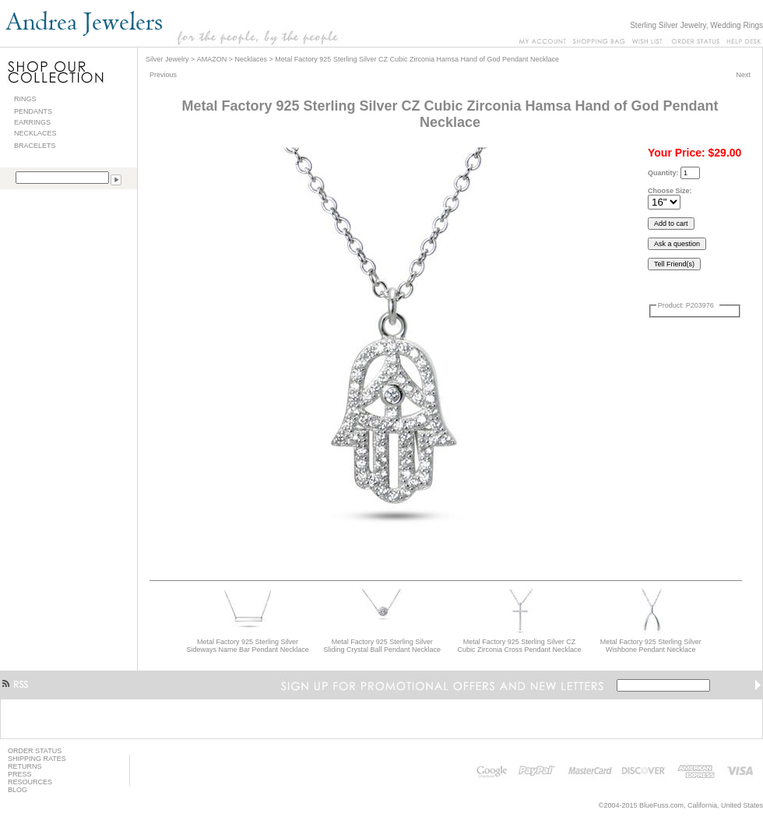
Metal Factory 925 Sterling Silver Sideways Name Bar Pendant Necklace (248, 645)
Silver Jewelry (167, 59)
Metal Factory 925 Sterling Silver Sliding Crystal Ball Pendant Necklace (382, 645)
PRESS (20, 774)
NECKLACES (35, 133)
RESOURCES (30, 782)
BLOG (17, 790)
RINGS (25, 99)
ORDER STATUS (35, 751)
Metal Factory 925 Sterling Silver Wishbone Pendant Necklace (650, 645)
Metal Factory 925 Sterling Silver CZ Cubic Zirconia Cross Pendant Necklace (520, 645)
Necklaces (251, 59)
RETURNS (25, 766)
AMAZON (212, 59)
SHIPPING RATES (37, 758)
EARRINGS (32, 122)
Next (743, 75)
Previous (163, 75)
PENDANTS (33, 111)
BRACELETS (35, 146)
